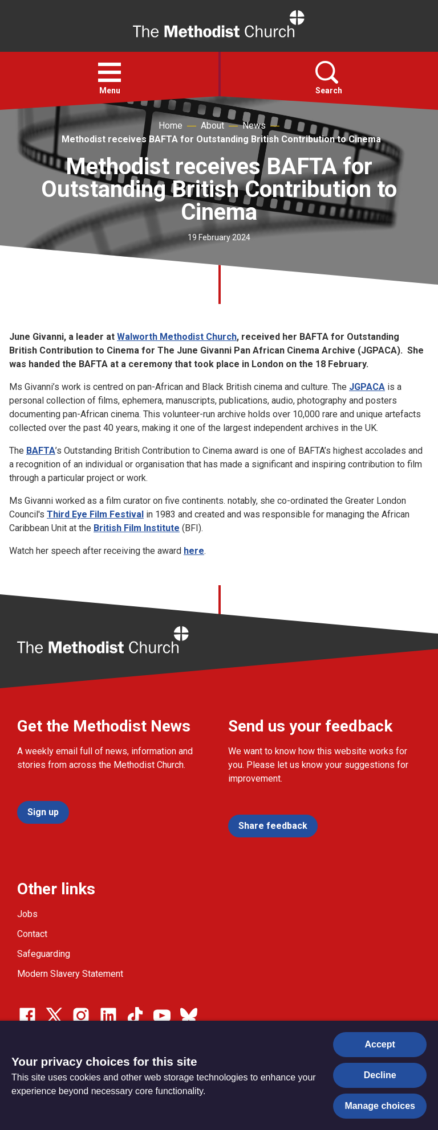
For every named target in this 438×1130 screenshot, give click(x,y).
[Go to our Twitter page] (54, 1015)
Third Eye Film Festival (95, 514)
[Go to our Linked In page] (108, 1015)
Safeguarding (43, 953)
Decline (380, 1075)
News (254, 125)
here (194, 550)
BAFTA (40, 450)
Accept (380, 1044)
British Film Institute (137, 528)
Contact (32, 933)
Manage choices (379, 1106)
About (212, 125)
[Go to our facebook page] (27, 1015)
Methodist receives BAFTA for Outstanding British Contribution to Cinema (221, 139)
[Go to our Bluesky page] (189, 1015)
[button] (109, 72)
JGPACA (367, 386)
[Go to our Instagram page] (81, 1015)
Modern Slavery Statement (70, 973)
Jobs (27, 914)
